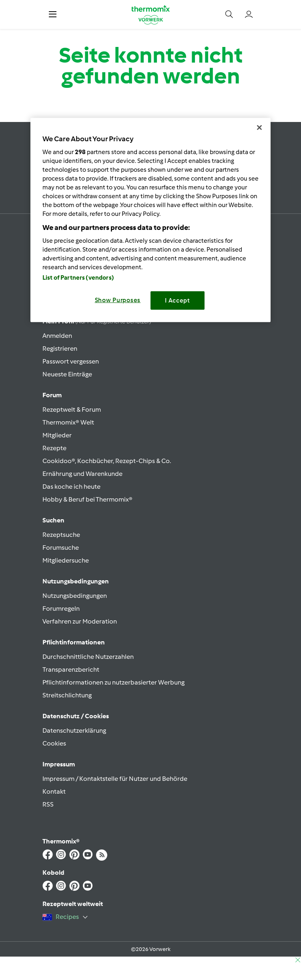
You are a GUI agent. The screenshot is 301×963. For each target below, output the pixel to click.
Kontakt (54, 791)
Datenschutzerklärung (74, 730)
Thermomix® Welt (68, 422)
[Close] (259, 127)
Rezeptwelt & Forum (71, 409)
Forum (52, 395)
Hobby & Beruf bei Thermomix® (87, 499)
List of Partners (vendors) (78, 277)
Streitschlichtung (67, 695)
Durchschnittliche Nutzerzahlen (88, 656)
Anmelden (57, 335)
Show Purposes (118, 300)
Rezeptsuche (61, 534)
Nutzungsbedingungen (74, 595)
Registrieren (59, 348)
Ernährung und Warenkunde (82, 473)
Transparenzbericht (70, 669)
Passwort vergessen (70, 361)
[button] (52, 14)
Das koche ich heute (71, 486)
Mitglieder (57, 435)
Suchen (53, 520)
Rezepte (54, 448)
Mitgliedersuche (65, 560)
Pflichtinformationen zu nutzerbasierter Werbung (113, 682)
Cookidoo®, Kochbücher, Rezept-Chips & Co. (106, 461)
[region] (150, 220)
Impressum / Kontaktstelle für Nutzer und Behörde (114, 778)
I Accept (177, 300)
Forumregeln (61, 608)
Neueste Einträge (67, 374)
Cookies (54, 743)
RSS (48, 804)
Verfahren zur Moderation (79, 621)
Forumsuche (60, 547)
